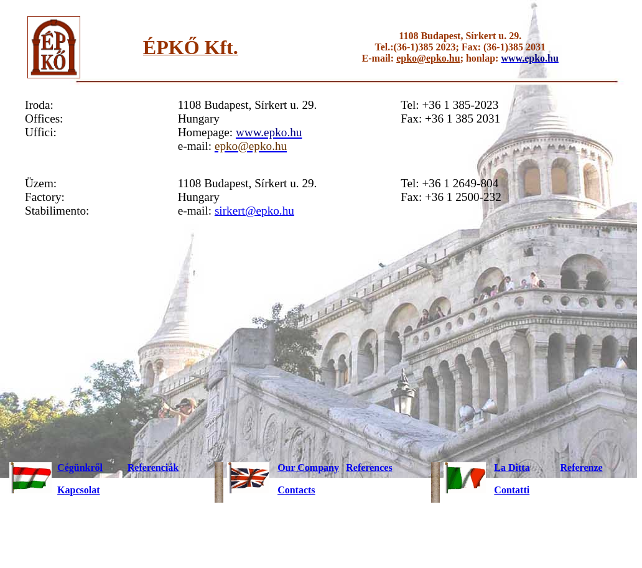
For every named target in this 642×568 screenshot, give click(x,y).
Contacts (296, 490)
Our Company (308, 467)
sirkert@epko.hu (254, 210)
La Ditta (511, 467)
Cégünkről (80, 467)
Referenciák (153, 467)
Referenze (582, 467)
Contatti (511, 490)
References (369, 467)
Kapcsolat (78, 490)
